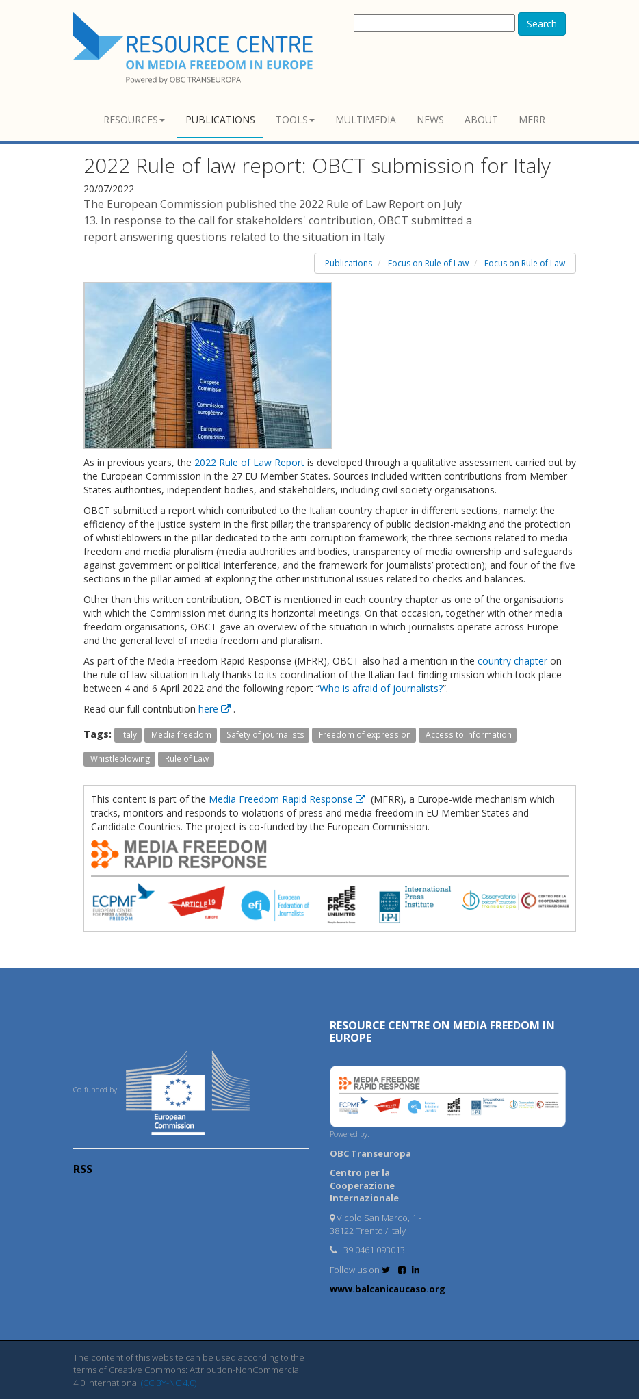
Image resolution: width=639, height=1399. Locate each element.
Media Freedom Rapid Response (288, 799)
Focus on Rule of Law (428, 263)
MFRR (532, 119)
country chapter (512, 660)
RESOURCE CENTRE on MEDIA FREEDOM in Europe (442, 1031)
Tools (295, 119)
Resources (134, 119)
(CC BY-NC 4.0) (168, 1382)
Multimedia (365, 119)
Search (542, 23)
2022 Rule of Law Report (249, 462)
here (215, 708)
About (481, 119)
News (430, 119)
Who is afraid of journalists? (381, 688)
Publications (220, 119)
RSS (82, 1169)
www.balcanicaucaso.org (387, 1289)
